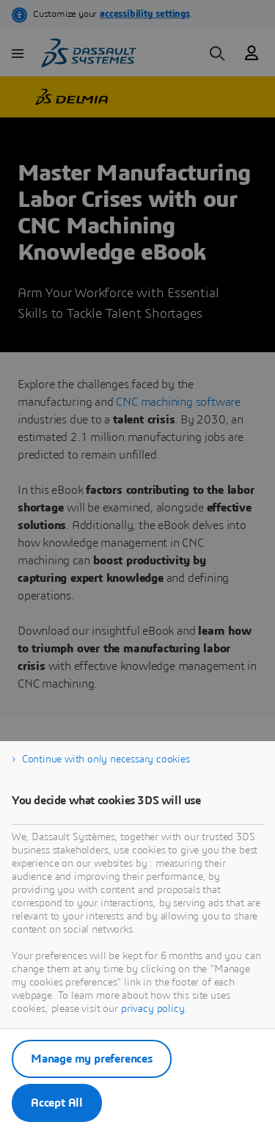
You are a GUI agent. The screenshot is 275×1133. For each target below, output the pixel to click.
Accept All (57, 1103)
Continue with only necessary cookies (106, 759)
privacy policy (153, 1009)
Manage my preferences (92, 1059)
